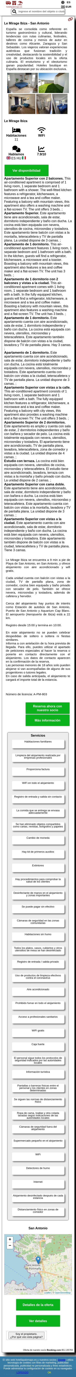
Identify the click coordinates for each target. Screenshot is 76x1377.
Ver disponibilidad (27, 170)
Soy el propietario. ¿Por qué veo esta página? (26, 1335)
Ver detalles (38, 1321)
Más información (47, 720)
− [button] (10, 1246)
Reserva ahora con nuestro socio (47, 708)
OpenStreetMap (63, 1292)
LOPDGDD (22, 1372)
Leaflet (47, 1292)
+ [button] (10, 1240)
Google (62, 1359)
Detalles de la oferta (38, 1305)
